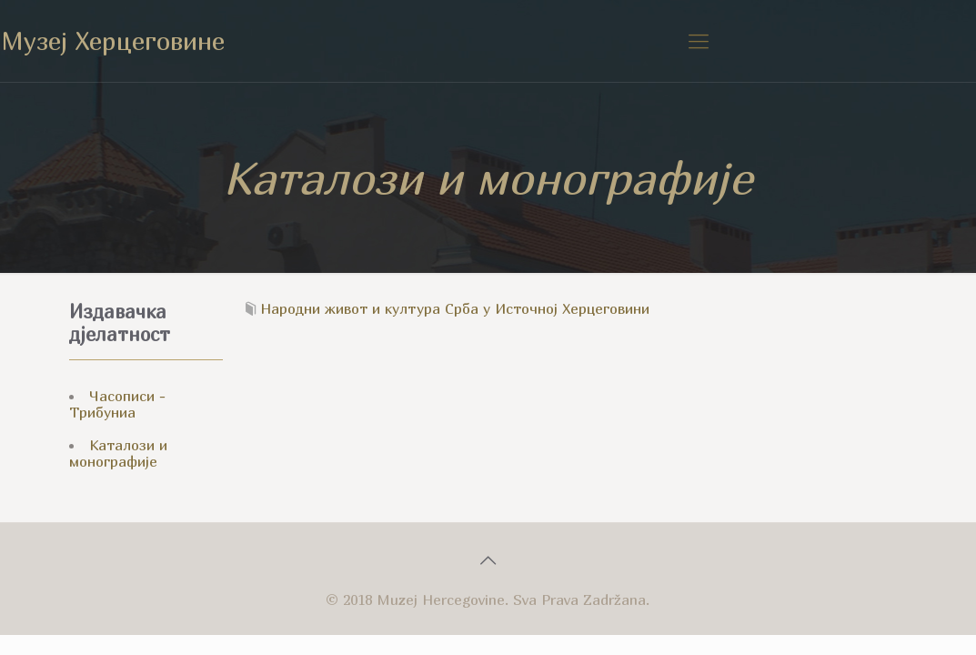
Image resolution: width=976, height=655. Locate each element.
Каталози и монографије (118, 453)
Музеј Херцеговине (113, 40)
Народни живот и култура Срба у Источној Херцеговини (454, 308)
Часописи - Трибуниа (117, 404)
